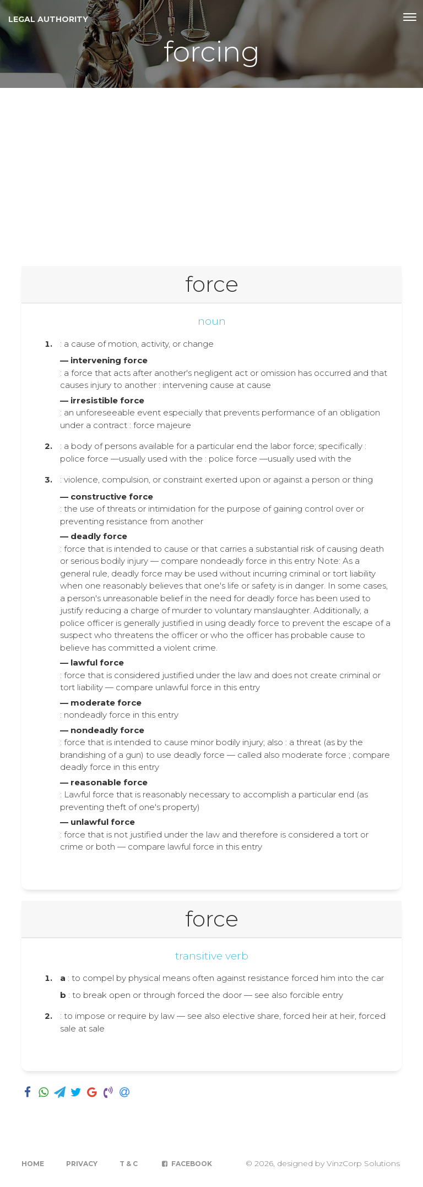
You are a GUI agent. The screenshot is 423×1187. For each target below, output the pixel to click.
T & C (129, 1164)
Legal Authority (48, 19)
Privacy (81, 1164)
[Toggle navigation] (410, 17)
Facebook (186, 1164)
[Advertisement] (211, 170)
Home (32, 1164)
